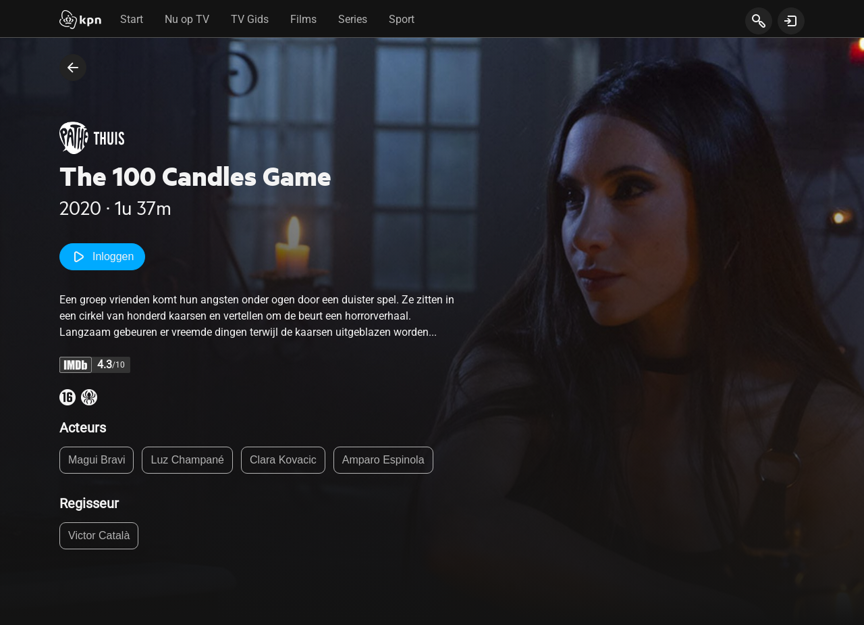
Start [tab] (131, 19)
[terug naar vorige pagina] (72, 67)
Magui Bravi (96, 460)
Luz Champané (187, 460)
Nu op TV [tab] (187, 19)
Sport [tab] (401, 19)
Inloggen (102, 256)
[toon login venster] (791, 20)
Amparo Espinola (383, 460)
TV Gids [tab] (250, 19)
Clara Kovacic (283, 460)
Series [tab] (352, 19)
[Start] (80, 20)
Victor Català (99, 535)
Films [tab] (303, 19)
